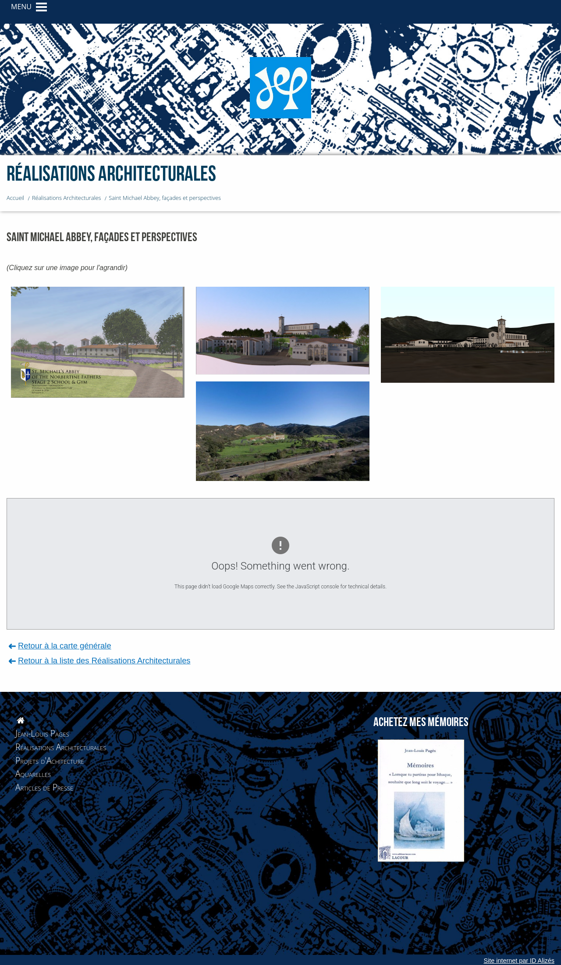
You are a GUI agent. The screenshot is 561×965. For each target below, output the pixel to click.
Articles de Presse (44, 787)
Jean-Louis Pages (42, 733)
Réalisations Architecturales (60, 747)
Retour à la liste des (104, 660)
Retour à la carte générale (64, 645)
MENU (21, 6)
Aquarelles (33, 774)
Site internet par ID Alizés (518, 960)
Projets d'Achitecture (49, 760)
